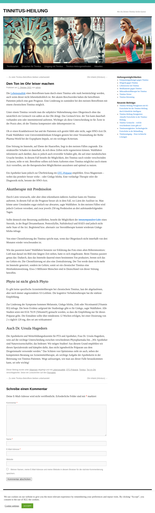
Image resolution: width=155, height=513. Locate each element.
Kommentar (11, 403)
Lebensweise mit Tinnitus (129, 86)
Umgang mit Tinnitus (53, 66)
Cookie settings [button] (12, 506)
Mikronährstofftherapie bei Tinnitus (133, 91)
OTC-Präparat (64, 173)
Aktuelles (98, 66)
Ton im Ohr (91, 370)
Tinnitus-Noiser (126, 94)
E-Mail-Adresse (13, 449)
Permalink (51, 373)
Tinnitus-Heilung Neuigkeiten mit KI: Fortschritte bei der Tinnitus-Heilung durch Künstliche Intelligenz (134, 108)
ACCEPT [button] (27, 506)
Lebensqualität (18, 93)
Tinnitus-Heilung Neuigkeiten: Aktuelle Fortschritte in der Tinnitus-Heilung (134, 117)
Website (9, 459)
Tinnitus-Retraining (127, 97)
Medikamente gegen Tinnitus (131, 88)
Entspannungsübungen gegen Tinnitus (134, 80)
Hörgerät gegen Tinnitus (129, 83)
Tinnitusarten (13, 66)
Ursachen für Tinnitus (31, 66)
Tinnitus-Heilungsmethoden (78, 66)
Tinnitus (82, 370)
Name (9, 439)
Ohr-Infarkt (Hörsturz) (97, 77)
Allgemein (33, 370)
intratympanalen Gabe (90, 219)
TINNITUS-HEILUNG (25, 10)
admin (38, 87)
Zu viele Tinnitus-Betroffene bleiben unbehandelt (28, 77)
